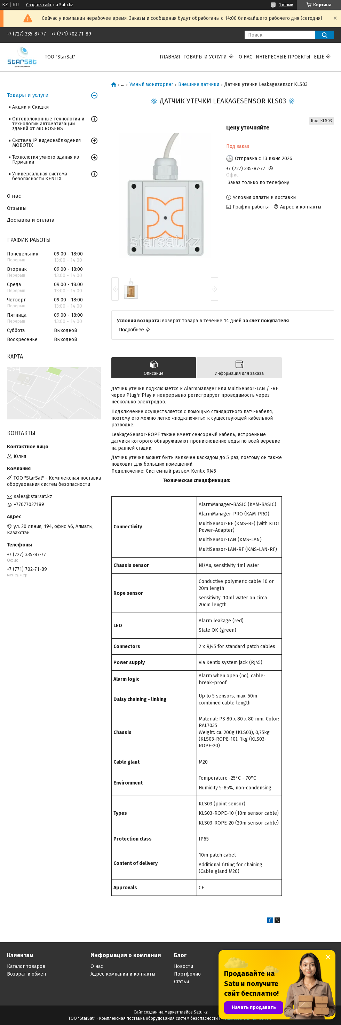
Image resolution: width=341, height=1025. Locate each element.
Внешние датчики (198, 84)
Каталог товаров (26, 966)
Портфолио (187, 974)
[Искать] (324, 35)
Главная (170, 57)
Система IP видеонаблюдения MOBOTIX (46, 142)
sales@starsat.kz (33, 496)
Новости (183, 966)
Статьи (181, 982)
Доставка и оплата (31, 220)
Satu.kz (201, 1012)
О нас (245, 57)
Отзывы (17, 208)
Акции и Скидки (30, 107)
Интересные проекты (283, 57)
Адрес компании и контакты (122, 974)
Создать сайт (38, 4)
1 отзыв (286, 4)
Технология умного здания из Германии (45, 159)
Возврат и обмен (26, 974)
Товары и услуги (205, 57)
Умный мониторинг (151, 84)
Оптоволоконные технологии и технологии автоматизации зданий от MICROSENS (48, 124)
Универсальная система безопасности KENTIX (39, 176)
